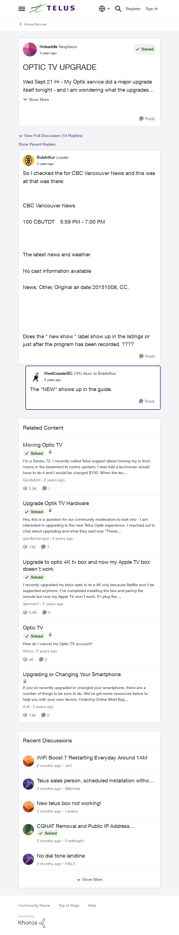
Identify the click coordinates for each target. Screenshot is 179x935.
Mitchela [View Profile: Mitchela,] (72, 788)
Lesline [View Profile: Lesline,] (71, 811)
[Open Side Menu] (22, 8)
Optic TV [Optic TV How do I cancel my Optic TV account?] (33, 627)
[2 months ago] (49, 765)
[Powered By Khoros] (89, 921)
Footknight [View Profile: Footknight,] (74, 840)
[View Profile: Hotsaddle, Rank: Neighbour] (30, 49)
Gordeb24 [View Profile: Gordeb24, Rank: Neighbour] (32, 479)
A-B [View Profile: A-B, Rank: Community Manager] (26, 706)
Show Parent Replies (36, 144)
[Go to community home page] (53, 8)
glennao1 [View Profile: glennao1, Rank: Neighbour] (31, 604)
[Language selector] (104, 8)
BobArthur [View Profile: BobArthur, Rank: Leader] (46, 157)
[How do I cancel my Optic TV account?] (89, 643)
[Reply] (147, 118)
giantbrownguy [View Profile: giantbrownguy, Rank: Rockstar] (36, 538)
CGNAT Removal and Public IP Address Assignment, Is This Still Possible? (83, 826)
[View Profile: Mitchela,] (28, 784)
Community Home (34, 905)
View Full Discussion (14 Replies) (50, 135)
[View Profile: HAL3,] (28, 859)
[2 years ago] (53, 479)
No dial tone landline (61, 856)
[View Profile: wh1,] (28, 761)
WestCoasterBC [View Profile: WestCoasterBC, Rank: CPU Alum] (58, 373)
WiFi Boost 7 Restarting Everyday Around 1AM (92, 757)
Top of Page (69, 905)
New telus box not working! (69, 803)
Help (92, 905)
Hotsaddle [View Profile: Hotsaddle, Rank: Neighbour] (48, 46)
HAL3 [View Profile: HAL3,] (70, 863)
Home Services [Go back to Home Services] (32, 24)
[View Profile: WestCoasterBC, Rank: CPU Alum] (35, 376)
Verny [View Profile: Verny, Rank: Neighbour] (28, 650)
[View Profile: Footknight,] (28, 829)
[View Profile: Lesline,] (28, 806)
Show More (36, 99)
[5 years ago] (45, 651)
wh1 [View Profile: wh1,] (69, 765)
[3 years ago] (61, 538)
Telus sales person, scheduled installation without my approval (95, 780)
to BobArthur (104, 373)
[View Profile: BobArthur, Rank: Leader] (28, 160)
